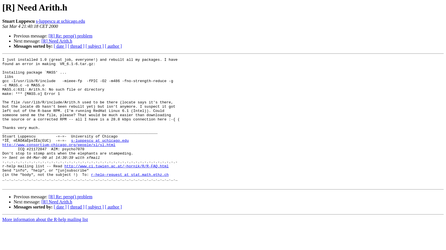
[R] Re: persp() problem (70, 36)
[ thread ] (76, 46)
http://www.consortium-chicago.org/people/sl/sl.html (58, 162)
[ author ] (113, 46)
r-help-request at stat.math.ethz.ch (130, 198)
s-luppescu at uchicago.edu (60, 21)
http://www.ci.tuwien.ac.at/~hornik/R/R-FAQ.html (116, 188)
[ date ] (60, 46)
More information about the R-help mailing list (45, 245)
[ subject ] (95, 46)
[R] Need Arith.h (57, 41)
